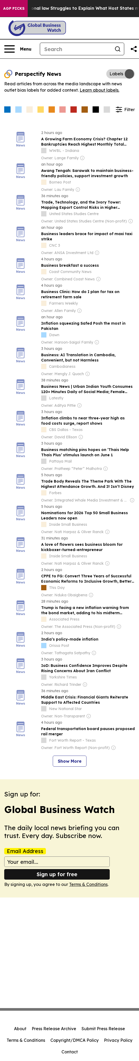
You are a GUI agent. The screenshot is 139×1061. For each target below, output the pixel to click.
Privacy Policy (118, 1040)
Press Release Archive (54, 1028)
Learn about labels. (99, 90)
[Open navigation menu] (17, 49)
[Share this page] (133, 49)
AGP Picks (14, 8)
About (20, 1028)
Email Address (25, 851)
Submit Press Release (103, 1028)
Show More (70, 761)
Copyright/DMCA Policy (74, 1040)
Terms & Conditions (88, 884)
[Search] (75, 49)
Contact (69, 1051)
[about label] (43, 150)
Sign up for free (57, 874)
